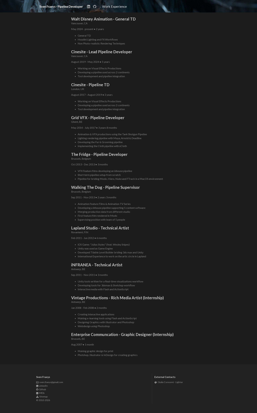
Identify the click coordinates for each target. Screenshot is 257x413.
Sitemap (42, 396)
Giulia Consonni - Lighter (168, 382)
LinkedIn (42, 385)
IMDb (40, 393)
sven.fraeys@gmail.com (49, 382)
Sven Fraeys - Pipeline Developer (61, 6)
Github (41, 389)
